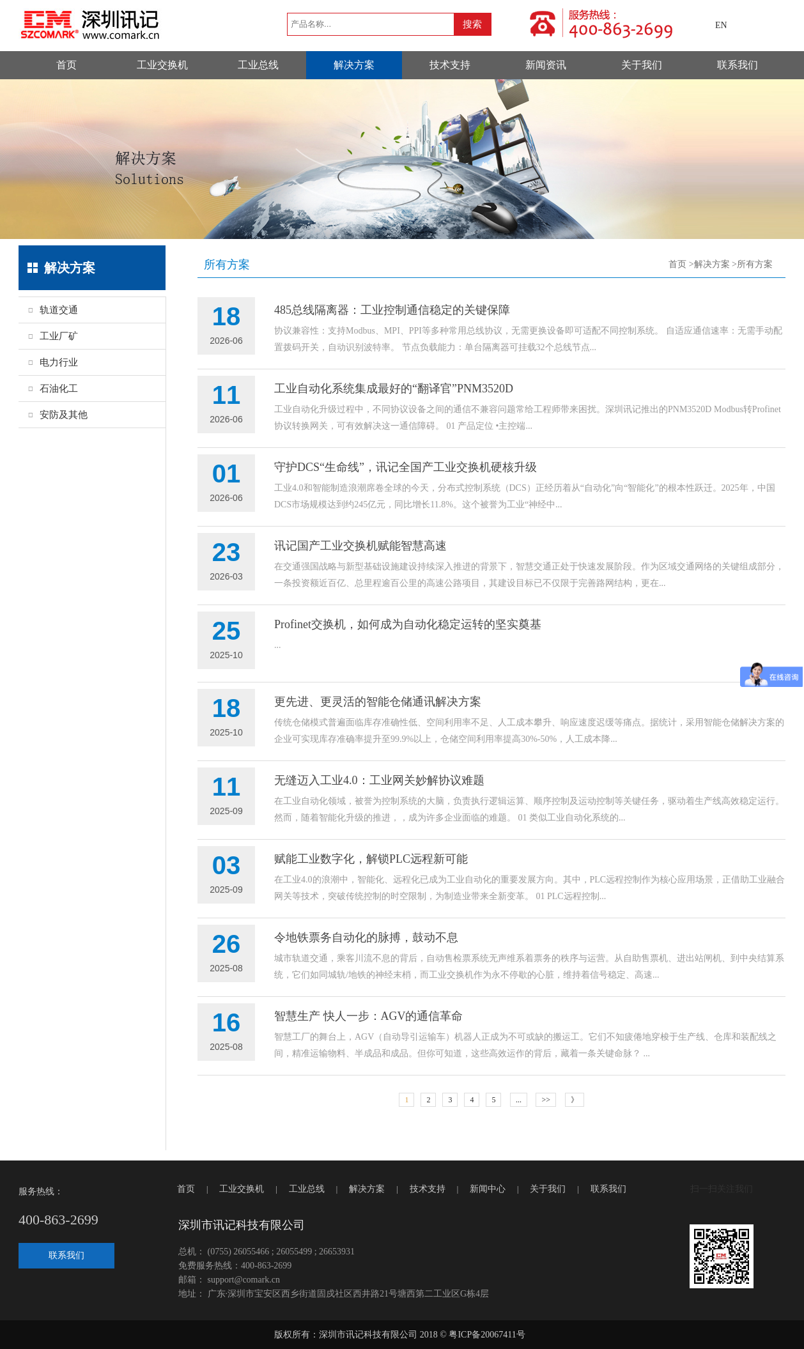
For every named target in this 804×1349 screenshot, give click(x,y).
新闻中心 (488, 1189)
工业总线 (258, 64)
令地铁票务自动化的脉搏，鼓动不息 (366, 937)
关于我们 (641, 64)
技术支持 (449, 64)
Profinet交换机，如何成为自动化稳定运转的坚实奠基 (407, 624)
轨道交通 (59, 310)
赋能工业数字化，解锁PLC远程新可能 (371, 858)
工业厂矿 (59, 336)
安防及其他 (64, 415)
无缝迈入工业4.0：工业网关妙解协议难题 (379, 780)
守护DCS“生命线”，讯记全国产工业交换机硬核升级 (405, 467)
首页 (66, 64)
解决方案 (354, 64)
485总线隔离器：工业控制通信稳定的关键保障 (392, 310)
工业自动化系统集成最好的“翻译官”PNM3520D (393, 388)
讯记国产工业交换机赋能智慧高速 (360, 545)
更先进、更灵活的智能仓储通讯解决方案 (377, 701)
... (519, 1099)
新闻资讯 (545, 64)
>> (545, 1099)
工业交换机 (162, 64)
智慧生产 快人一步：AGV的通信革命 (368, 1016)
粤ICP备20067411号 (487, 1334)
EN (721, 25)
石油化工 (59, 388)
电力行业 (59, 362)
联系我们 (737, 64)
